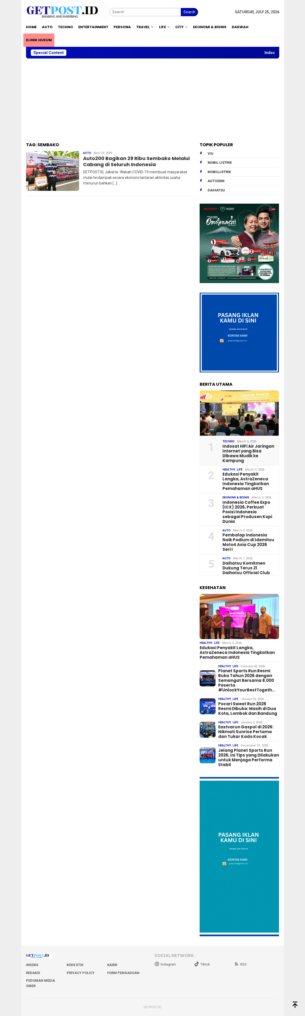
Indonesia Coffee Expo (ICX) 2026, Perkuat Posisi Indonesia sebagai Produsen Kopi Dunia (247, 512)
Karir (112, 965)
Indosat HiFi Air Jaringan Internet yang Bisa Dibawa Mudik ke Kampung (248, 453)
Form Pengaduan (123, 973)
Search (189, 12)
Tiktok (202, 964)
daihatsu (216, 190)
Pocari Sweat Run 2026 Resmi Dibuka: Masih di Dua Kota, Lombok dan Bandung (247, 709)
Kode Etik (75, 965)
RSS (240, 964)
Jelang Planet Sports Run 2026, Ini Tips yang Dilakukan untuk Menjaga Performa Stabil (248, 757)
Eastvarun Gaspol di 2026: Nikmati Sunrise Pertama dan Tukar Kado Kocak (245, 732)
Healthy (228, 469)
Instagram (165, 964)
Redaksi (33, 973)
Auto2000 (216, 181)
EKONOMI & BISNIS (235, 497)
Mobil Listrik (220, 163)
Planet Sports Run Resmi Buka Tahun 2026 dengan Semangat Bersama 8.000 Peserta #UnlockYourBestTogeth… (246, 680)
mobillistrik (219, 172)
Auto (87, 153)
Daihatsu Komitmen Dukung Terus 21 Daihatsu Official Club (246, 568)
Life (239, 469)
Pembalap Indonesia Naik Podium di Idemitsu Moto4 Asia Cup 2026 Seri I (248, 542)
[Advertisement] (152, 100)
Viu (210, 154)
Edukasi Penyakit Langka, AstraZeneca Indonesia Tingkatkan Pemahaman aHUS (245, 481)
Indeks (32, 965)
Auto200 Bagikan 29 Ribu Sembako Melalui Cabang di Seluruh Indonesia (136, 161)
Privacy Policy (80, 973)
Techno (228, 441)
